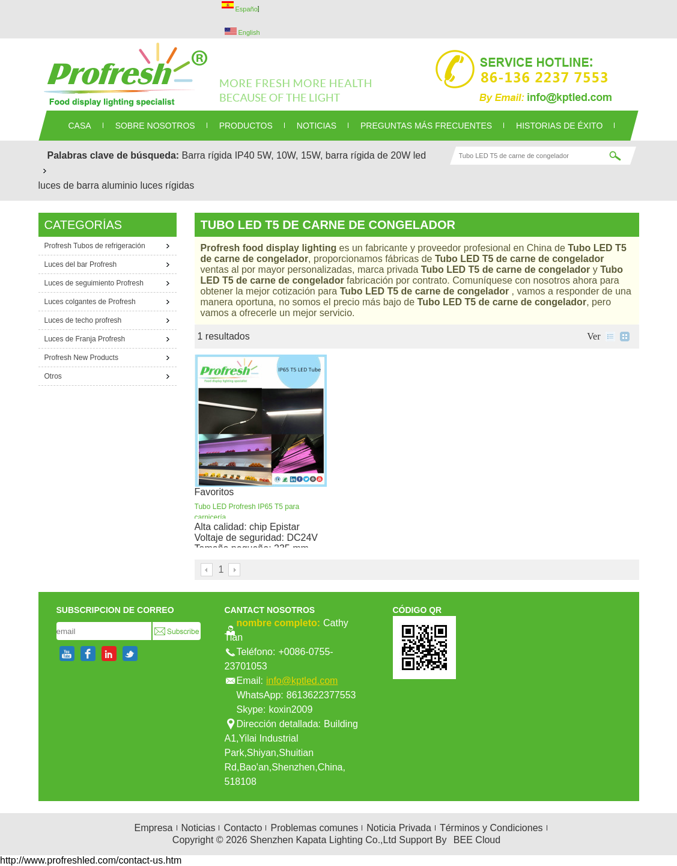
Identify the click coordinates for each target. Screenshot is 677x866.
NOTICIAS (316, 125)
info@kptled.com (302, 680)
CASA (79, 125)
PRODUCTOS (246, 125)
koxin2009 (290, 709)
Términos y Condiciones (491, 828)
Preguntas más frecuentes (426, 125)
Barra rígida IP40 (218, 155)
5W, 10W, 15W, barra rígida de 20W (333, 155)
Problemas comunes (314, 828)
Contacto (242, 828)
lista (610, 336)
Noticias (198, 828)
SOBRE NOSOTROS (155, 125)
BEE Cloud (477, 840)
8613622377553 (321, 695)
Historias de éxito (559, 125)
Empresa (153, 828)
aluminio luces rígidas (148, 185)
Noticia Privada (398, 828)
